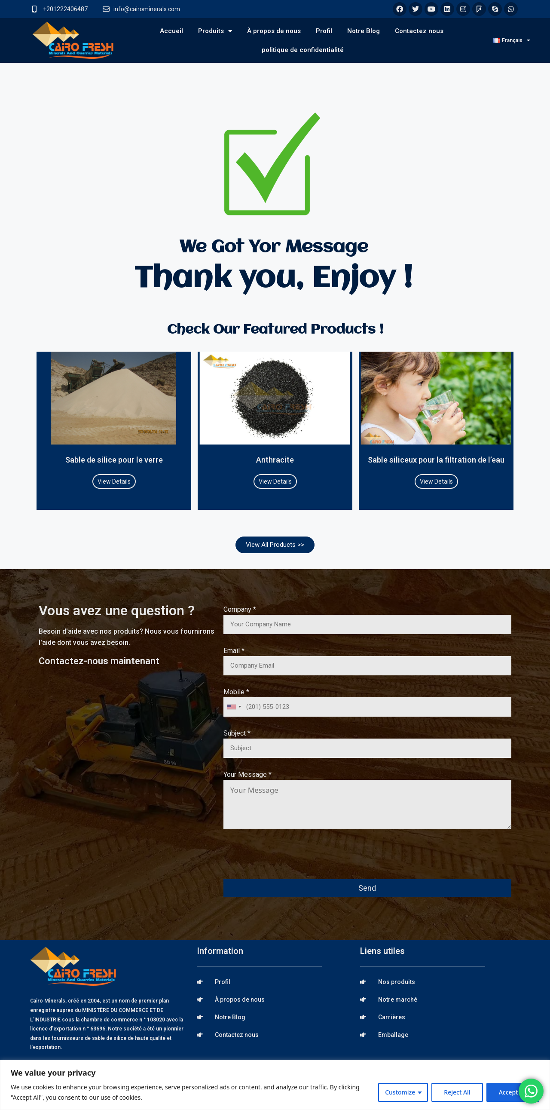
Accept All (513, 1092)
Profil (324, 31)
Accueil (171, 31)
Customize (400, 1092)
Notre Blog (363, 31)
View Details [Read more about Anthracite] (275, 481)
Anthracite (275, 459)
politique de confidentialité (303, 50)
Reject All (457, 1092)
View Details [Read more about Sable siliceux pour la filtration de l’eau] (436, 481)
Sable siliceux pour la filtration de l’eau (436, 459)
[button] (275, 545)
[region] (275, 1085)
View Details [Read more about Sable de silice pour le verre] (114, 481)
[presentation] (288, 860)
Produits (215, 31)
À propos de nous (274, 31)
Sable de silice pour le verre (114, 459)
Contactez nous (419, 31)
